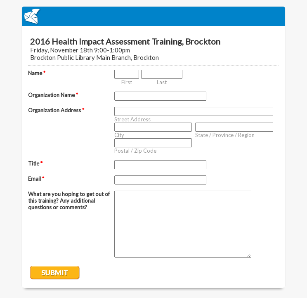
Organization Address (56, 110)
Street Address (132, 119)
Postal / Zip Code (135, 150)
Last (162, 82)
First (126, 82)
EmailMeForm (153, 16)
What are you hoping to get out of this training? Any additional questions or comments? (69, 200)
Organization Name (53, 95)
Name (36, 73)
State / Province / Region (225, 135)
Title (35, 163)
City (119, 135)
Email (36, 178)
